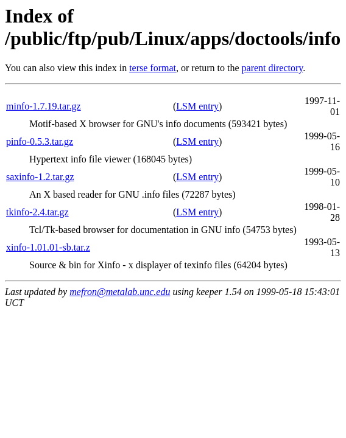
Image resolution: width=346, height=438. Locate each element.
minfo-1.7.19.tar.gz (43, 106)
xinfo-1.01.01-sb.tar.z (48, 247)
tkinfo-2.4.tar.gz (37, 212)
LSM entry (197, 106)
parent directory (272, 68)
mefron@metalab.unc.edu (119, 292)
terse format (152, 68)
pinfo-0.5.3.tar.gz (39, 141)
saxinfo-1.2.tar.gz (40, 177)
